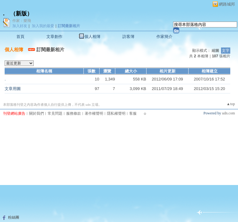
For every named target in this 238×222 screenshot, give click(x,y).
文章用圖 (13, 88)
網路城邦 (227, 4)
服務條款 (73, 113)
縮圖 (215, 50)
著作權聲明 (94, 113)
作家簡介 (164, 36)
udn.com (228, 113)
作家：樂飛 (21, 20)
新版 (21, 13)
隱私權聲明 (116, 113)
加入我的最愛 (43, 26)
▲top (231, 104)
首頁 (20, 36)
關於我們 (36, 113)
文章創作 (54, 36)
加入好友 (19, 26)
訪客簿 (128, 36)
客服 (133, 113)
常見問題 (55, 113)
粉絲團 (13, 217)
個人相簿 (92, 36)
